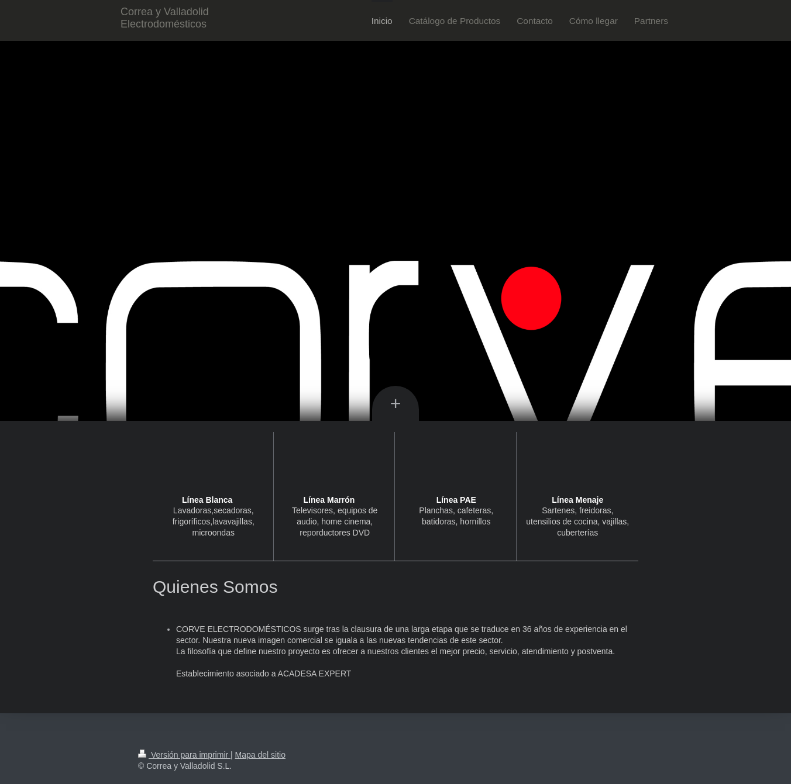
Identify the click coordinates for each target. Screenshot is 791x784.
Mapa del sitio (260, 754)
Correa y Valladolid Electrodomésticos (165, 18)
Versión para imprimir (184, 754)
